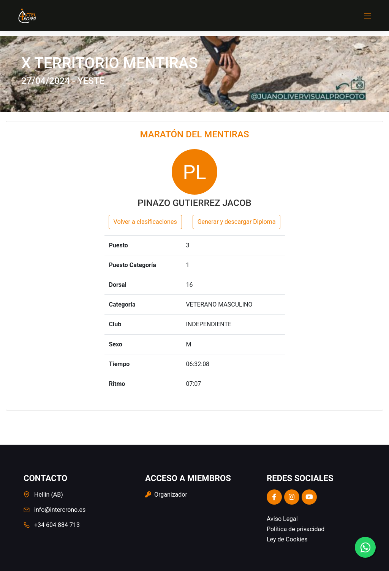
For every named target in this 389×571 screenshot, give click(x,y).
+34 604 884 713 (57, 525)
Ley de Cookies (287, 539)
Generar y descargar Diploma (237, 221)
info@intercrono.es (59, 509)
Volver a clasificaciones (145, 221)
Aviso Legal (282, 518)
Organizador (166, 494)
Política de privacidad (295, 529)
